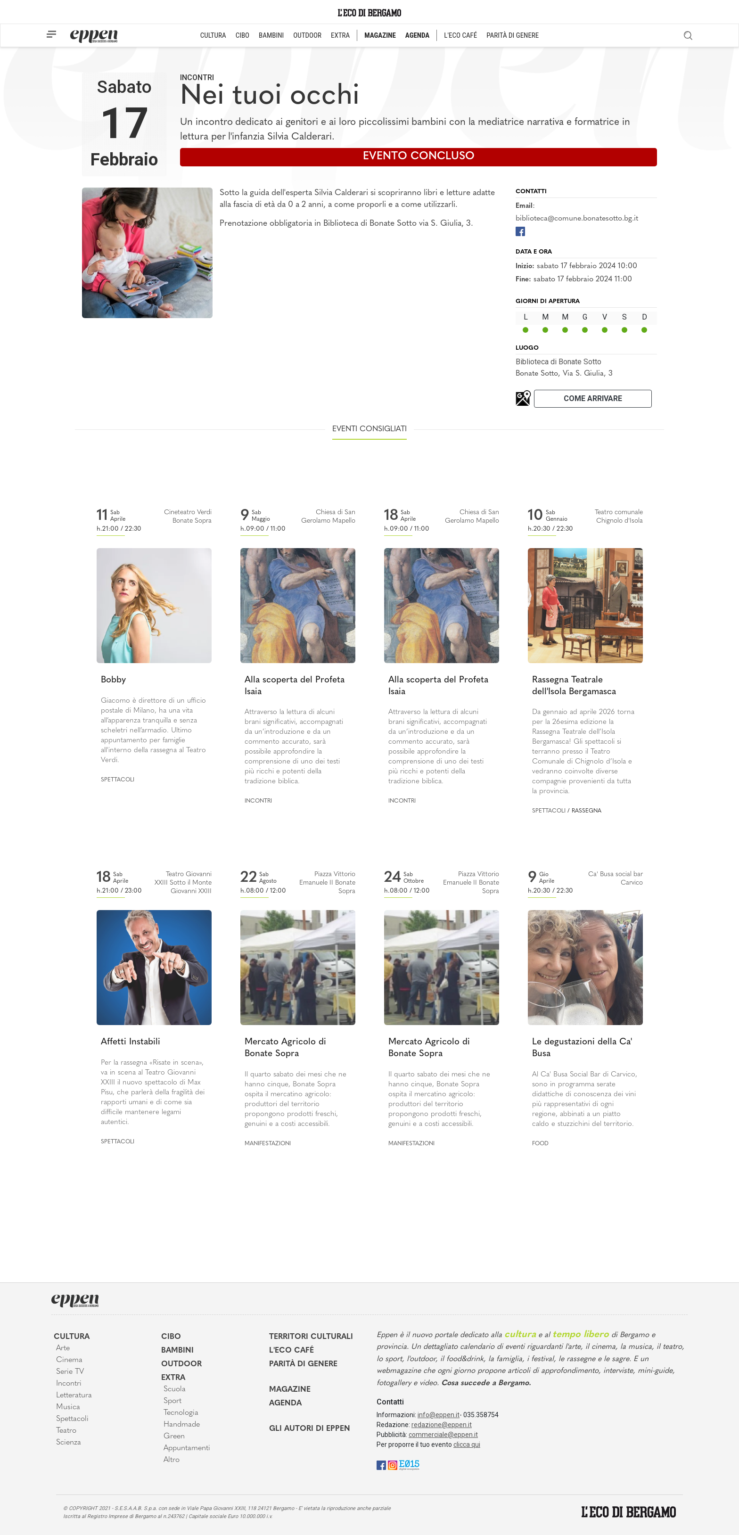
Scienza (68, 1442)
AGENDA (417, 35)
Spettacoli (117, 780)
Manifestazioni (268, 1144)
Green (174, 1436)
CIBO (242, 35)
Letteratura (74, 1395)
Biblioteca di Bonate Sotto (558, 361)
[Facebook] (520, 230)
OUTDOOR (307, 35)
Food (540, 1144)
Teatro (66, 1431)
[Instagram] (392, 1464)
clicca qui (466, 1444)
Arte (63, 1348)
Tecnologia (181, 1413)
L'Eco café (291, 1350)
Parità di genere (303, 1364)
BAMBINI (271, 35)
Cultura (72, 1337)
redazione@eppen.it (441, 1424)
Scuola (175, 1389)
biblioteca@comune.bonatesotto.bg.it (577, 218)
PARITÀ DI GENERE (512, 35)
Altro (172, 1460)
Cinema (69, 1360)
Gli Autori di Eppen (309, 1429)
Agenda (285, 1403)
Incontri (197, 77)
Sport (172, 1401)
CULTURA (213, 35)
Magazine (290, 1390)
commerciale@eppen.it (443, 1434)
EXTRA (340, 35)
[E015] (409, 1464)
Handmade (182, 1424)
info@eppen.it (439, 1415)
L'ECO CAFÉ (460, 35)
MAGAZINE (380, 35)
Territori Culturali (311, 1337)
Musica (68, 1407)
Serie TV (70, 1372)
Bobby (113, 680)
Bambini (177, 1350)
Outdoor (181, 1364)
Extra (173, 1378)
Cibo (171, 1337)
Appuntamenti (187, 1448)
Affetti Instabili (130, 1042)
